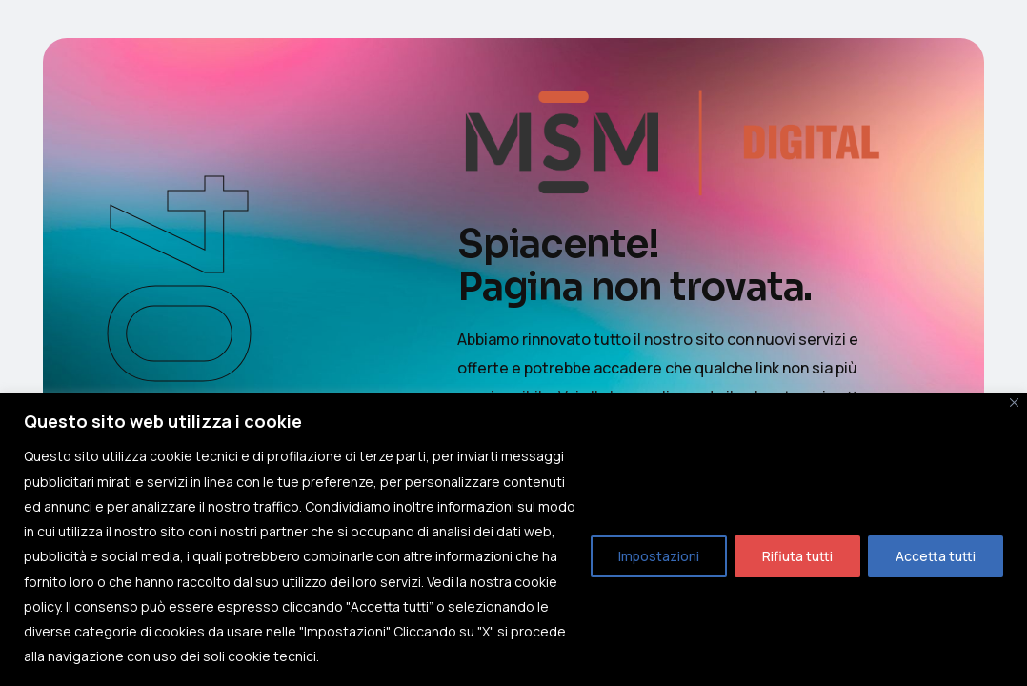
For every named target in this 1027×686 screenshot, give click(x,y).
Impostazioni (658, 556)
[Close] (1014, 402)
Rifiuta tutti (797, 556)
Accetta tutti (936, 556)
